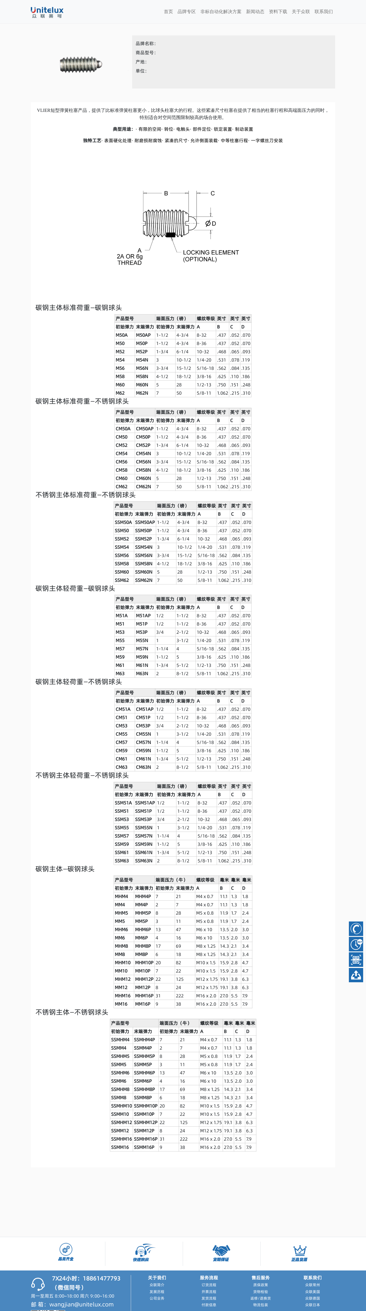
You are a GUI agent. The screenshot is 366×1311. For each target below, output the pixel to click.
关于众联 (301, 11)
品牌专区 (187, 11)
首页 (168, 11)
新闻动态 (255, 11)
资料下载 (278, 11)
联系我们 (324, 11)
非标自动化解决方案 (221, 11)
